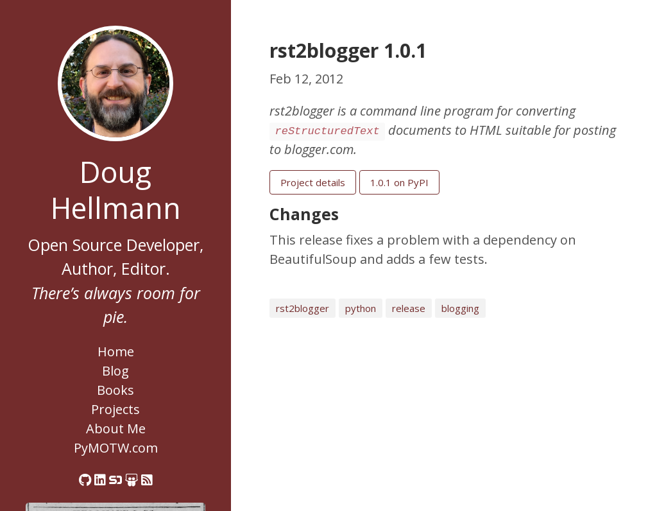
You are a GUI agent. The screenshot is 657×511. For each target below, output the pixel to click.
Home (116, 351)
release (408, 308)
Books (115, 390)
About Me (116, 428)
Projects (115, 409)
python (360, 308)
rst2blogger (302, 308)
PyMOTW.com (116, 447)
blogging (460, 308)
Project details (312, 182)
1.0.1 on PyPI (399, 182)
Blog (115, 370)
